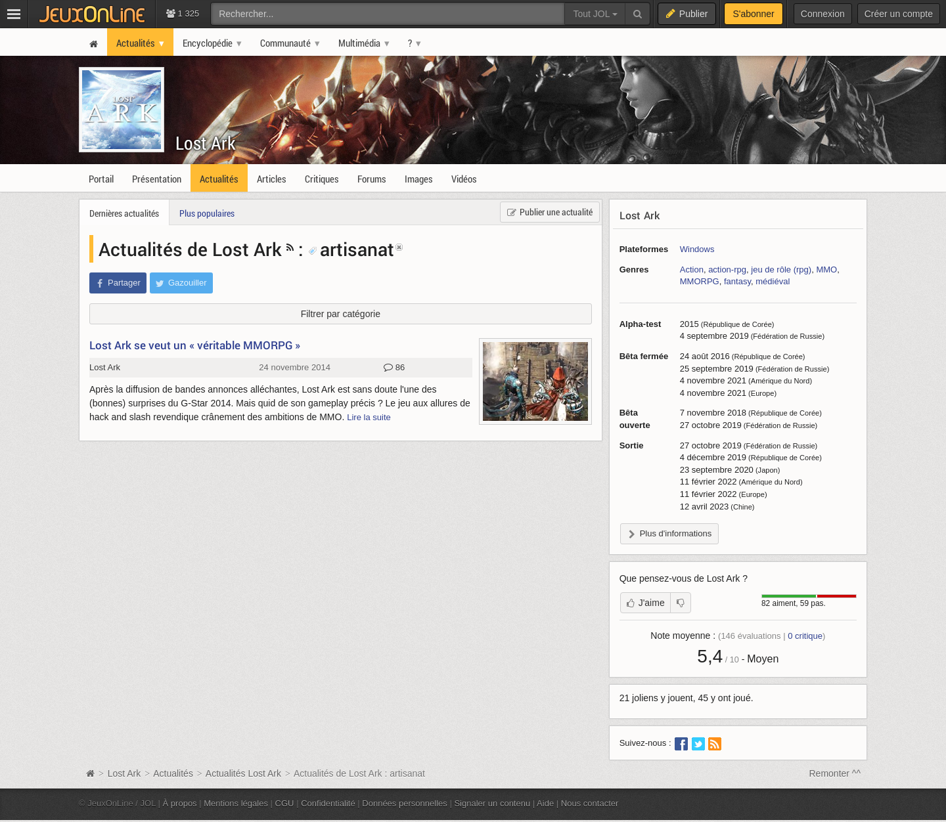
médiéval (772, 281)
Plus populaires (207, 213)
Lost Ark (205, 143)
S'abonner (753, 14)
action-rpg (727, 269)
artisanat (351, 249)
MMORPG (699, 281)
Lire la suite (369, 417)
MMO (826, 269)
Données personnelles (404, 803)
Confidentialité (328, 803)
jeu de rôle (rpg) (781, 269)
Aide (545, 803)
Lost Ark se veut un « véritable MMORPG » (194, 345)
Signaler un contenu (492, 803)
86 (394, 367)
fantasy (737, 281)
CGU (284, 803)
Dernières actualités (124, 213)
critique (805, 636)
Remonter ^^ (835, 773)
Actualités (173, 773)
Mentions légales (236, 803)
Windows (697, 249)
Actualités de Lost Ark (190, 249)
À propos (180, 803)
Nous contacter (590, 803)
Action (692, 269)
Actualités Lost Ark (243, 773)
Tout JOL (595, 14)
